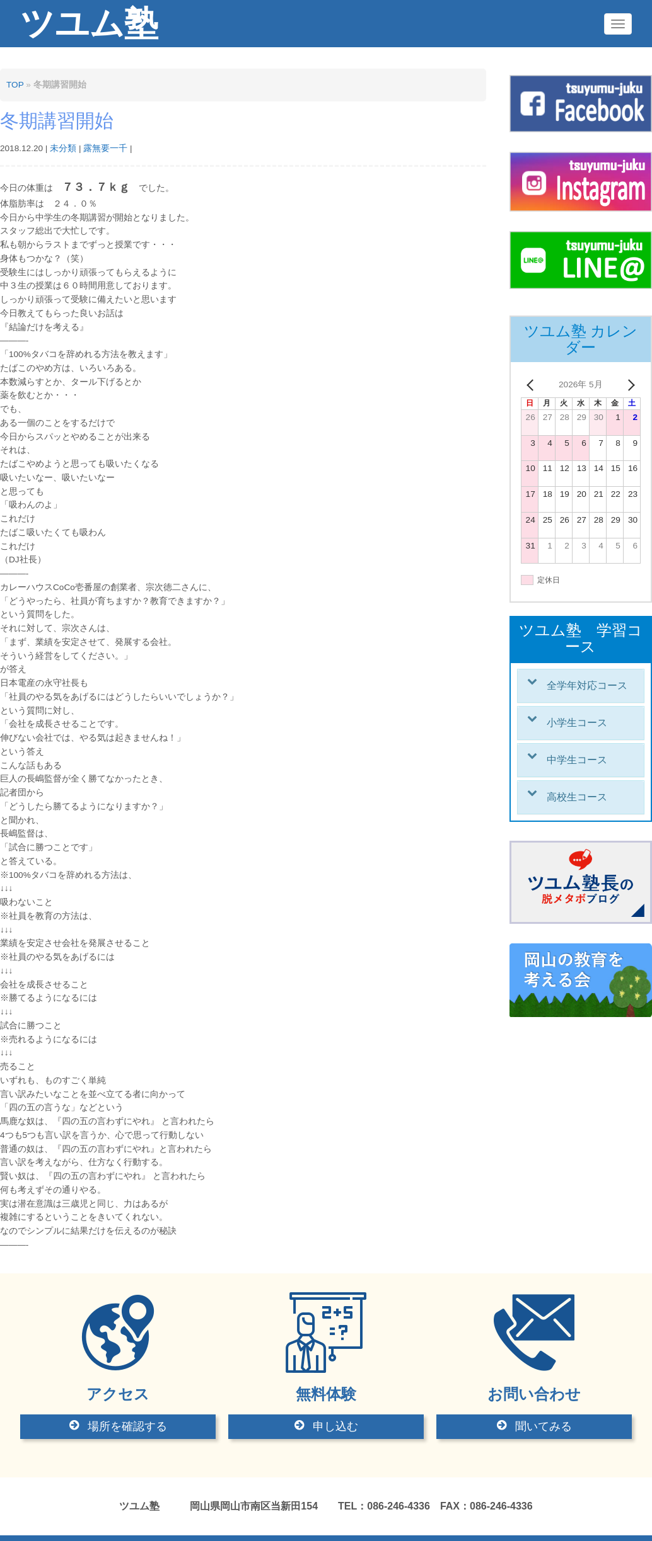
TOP (14, 84)
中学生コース (577, 759)
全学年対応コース (587, 685)
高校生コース (577, 797)
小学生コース (577, 722)
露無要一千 (105, 148)
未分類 (63, 148)
